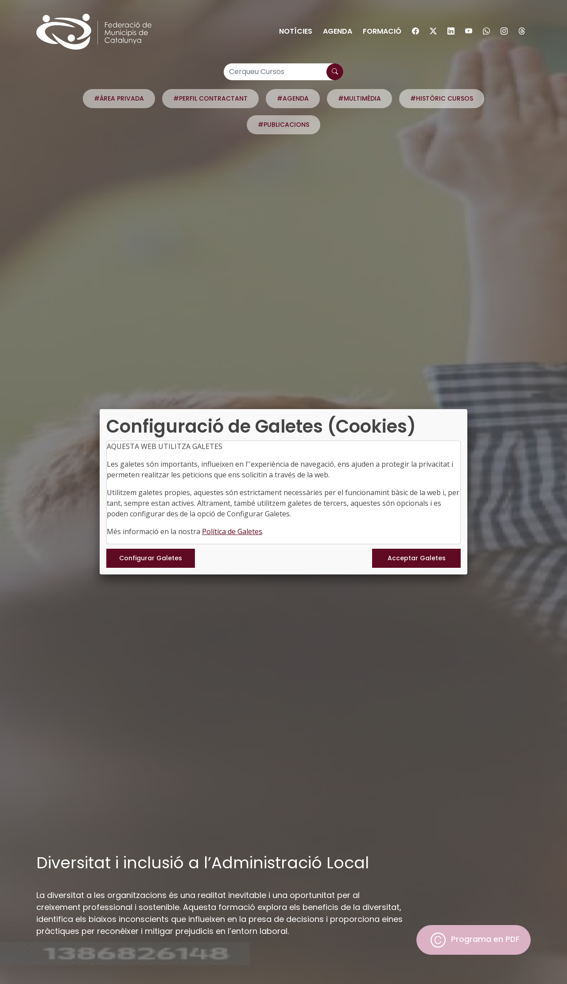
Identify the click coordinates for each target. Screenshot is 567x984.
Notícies (295, 31)
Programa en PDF (473, 940)
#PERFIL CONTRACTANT (210, 98)
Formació (382, 31)
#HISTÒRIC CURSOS (441, 98)
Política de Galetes (232, 531)
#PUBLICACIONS (283, 124)
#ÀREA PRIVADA (119, 98)
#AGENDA (293, 98)
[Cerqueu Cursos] (283, 71)
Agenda (337, 31)
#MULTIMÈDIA (359, 98)
